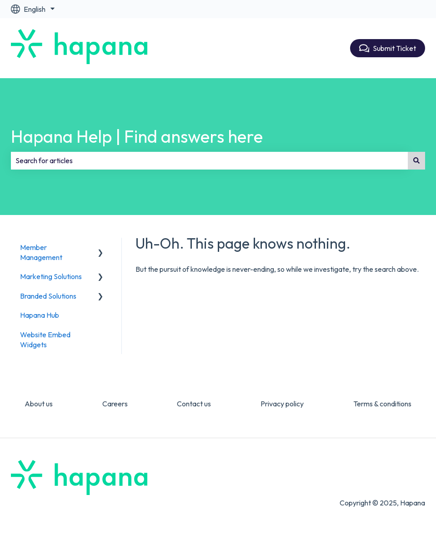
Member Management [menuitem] (41, 252)
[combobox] (209, 160)
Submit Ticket (387, 48)
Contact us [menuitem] (194, 403)
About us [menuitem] (39, 403)
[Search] (416, 160)
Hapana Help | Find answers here (137, 136)
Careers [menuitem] (115, 403)
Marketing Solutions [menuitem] (51, 276)
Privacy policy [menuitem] (282, 403)
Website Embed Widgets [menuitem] (45, 339)
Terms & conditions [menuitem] (382, 403)
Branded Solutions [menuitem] (48, 295)
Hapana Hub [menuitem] (39, 315)
